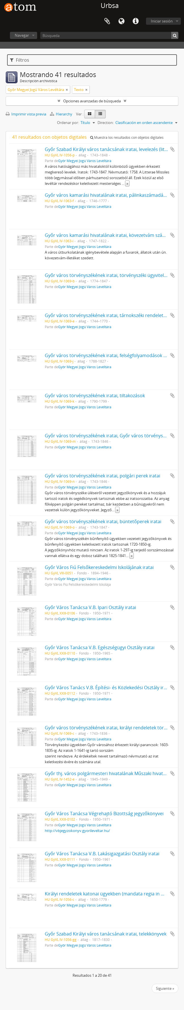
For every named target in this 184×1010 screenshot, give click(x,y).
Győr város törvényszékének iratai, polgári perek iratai (102, 476)
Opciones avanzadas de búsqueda (92, 101)
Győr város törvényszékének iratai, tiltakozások (95, 395)
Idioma (121, 21)
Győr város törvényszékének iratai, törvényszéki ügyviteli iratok (112, 275)
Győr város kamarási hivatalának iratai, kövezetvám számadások (113, 235)
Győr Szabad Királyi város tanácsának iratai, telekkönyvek (105, 934)
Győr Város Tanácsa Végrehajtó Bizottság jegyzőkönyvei (104, 813)
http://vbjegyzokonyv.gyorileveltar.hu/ (77, 830)
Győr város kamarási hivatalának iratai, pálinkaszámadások (108, 195)
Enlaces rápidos (135, 21)
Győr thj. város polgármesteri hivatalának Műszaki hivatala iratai (113, 773)
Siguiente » (165, 988)
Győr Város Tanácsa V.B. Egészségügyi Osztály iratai (100, 647)
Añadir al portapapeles (172, 149)
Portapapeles (107, 21)
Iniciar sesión (162, 21)
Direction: (106, 122)
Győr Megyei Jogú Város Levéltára (84, 160)
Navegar (22, 35)
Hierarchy (61, 114)
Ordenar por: (68, 122)
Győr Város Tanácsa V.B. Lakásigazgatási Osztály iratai (102, 853)
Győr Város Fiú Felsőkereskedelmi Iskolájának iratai (99, 567)
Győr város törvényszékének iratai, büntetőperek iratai (103, 521)
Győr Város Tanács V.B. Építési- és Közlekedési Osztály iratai (108, 687)
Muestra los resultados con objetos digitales (127, 137)
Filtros (19, 60)
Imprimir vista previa (26, 114)
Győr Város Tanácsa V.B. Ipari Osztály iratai (90, 607)
